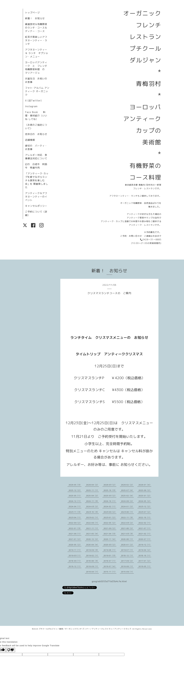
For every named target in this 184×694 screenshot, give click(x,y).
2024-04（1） (75, 506)
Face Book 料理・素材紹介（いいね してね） (36, 116)
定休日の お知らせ (36, 134)
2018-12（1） (127, 555)
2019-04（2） (145, 550)
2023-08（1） (127, 512)
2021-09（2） (110, 528)
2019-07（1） (127, 550)
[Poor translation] (10, 650)
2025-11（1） (92, 490)
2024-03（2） (92, 506)
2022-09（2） (75, 523)
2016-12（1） (75, 566)
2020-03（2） (110, 544)
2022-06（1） (92, 523)
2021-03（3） (127, 533)
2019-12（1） (145, 544)
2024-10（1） (110, 501)
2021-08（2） (127, 528)
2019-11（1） (75, 550)
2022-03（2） (127, 523)
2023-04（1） (75, 517)
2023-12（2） (145, 506)
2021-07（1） (145, 528)
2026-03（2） (110, 484)
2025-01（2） (145, 495)
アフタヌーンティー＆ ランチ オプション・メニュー (36, 53)
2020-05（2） (75, 544)
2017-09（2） (127, 561)
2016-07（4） (110, 566)
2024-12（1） (75, 501)
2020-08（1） (127, 539)
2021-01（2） (75, 539)
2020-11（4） (110, 539)
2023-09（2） (110, 512)
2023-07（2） (145, 512)
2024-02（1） (110, 506)
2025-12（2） (75, 490)
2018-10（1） (145, 555)
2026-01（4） (145, 484)
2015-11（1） (110, 571)
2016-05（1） (145, 566)
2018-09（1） (75, 561)
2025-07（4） (127, 490)
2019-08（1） (110, 550)
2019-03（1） (75, 555)
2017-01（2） (145, 561)
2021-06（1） (75, 533)
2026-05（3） (75, 484)
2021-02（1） (145, 533)
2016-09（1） (92, 566)
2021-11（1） (92, 528)
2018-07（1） (110, 561)
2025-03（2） (110, 495)
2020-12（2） (92, 539)
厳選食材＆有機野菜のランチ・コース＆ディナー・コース (36, 28)
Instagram (31, 106)
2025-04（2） (92, 495)
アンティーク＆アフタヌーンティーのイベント (36, 197)
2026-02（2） (127, 484)
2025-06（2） (145, 490)
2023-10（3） (92, 512)
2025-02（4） (127, 495)
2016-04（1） (92, 571)
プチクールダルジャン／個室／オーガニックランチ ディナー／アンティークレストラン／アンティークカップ (85, 629)
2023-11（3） (75, 512)
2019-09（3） (92, 550)
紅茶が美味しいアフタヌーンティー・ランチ (36, 40)
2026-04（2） (92, 484)
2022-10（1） (145, 517)
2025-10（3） (110, 490)
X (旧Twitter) (33, 100)
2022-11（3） (127, 517)
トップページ (32, 12)
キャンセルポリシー (36, 205)
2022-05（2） (110, 523)
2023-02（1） (92, 517)
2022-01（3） (75, 528)
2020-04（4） (92, 544)
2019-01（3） (110, 555)
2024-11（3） (92, 501)
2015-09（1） (127, 571)
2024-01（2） (127, 506)
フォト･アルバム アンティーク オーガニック (37, 91)
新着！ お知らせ (35, 18)
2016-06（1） (127, 566)
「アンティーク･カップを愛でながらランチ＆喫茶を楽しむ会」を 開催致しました (36, 180)
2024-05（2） (145, 501)
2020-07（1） (145, 539)
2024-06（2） (127, 501)
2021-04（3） (110, 533)
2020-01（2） (127, 544)
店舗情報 (30, 139)
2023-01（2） (110, 517)
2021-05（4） (92, 533)
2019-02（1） (92, 555)
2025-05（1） (75, 495)
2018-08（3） (92, 561)
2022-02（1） (145, 523)
